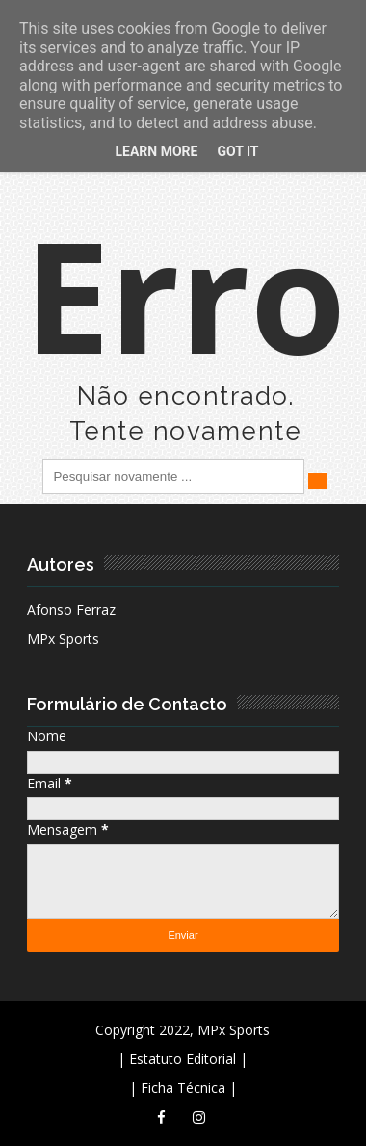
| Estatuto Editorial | (183, 1059)
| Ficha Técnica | (183, 1088)
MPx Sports (63, 638)
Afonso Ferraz (71, 609)
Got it (237, 151)
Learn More (156, 151)
